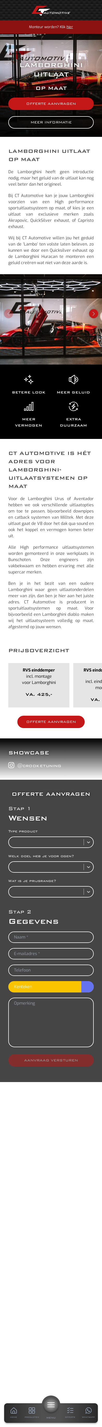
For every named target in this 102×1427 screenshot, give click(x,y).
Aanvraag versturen (51, 1060)
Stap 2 (19, 912)
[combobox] (11, 842)
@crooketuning (34, 765)
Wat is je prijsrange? (32, 881)
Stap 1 (19, 808)
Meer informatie (51, 122)
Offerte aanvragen (51, 103)
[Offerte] (70, 1413)
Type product (23, 831)
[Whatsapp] (88, 1413)
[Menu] (51, 1404)
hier (70, 27)
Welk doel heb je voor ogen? (41, 856)
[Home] (51, 11)
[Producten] (32, 1413)
